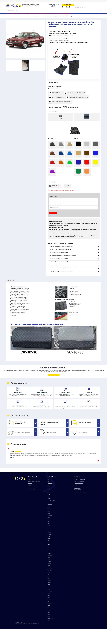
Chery (49, 502)
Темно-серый (95, 144)
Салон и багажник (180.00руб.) (74, 92)
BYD (48, 496)
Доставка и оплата (39, 13)
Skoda (49, 589)
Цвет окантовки (81, 139)
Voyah (49, 606)
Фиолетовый (51, 171)
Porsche (49, 580)
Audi (48, 479)
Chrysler (49, 505)
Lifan (49, 559)
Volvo (49, 605)
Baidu (49, 488)
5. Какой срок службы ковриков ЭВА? (58, 258)
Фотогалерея (48, 13)
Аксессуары (21, 13)
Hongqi (49, 532)
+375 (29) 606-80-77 (53, 4)
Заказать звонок (68, 4)
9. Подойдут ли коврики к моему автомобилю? (61, 271)
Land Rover (50, 553)
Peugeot (49, 578)
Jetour (49, 546)
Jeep (48, 544)
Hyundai (49, 534)
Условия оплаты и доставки (34, 481)
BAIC (49, 486)
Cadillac (49, 498)
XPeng (49, 612)
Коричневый (51, 153)
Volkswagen (50, 603)
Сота (86, 116)
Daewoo (49, 509)
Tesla (49, 597)
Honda (49, 530)
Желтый (95, 162)
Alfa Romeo (50, 483)
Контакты (54, 13)
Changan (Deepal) (51, 500)
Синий (69, 153)
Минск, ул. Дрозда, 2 (79, 481)
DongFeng (50, 515)
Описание (10, 280)
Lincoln (49, 561)
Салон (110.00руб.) (55, 92)
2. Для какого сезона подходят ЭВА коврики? (60, 249)
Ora (48, 576)
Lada (49, 551)
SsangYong (50, 591)
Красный (51, 162)
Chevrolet (50, 504)
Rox (48, 586)
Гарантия (17, 1)
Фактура (53, 111)
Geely (49, 525)
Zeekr (49, 614)
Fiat (48, 519)
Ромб (60, 116)
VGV (48, 601)
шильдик (71, 314)
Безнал (59, 13)
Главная (37, 16)
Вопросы (31, 13)
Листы (26, 13)
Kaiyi (49, 547)
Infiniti (49, 538)
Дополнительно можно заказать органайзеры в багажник (37, 324)
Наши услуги (30, 485)
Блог (68, 13)
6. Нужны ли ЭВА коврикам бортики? (58, 261)
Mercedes (50, 566)
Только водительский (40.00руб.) (77, 97)
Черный (51, 144)
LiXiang (49, 563)
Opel (48, 574)
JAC (48, 540)
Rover (49, 584)
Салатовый (69, 162)
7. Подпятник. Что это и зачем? (56, 265)
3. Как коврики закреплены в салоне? (58, 252)
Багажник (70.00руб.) (56, 97)
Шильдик (65, 186)
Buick (49, 494)
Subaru (49, 593)
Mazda (49, 565)
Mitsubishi (43, 16)
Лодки (16, 13)
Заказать (53, 213)
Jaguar (49, 542)
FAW (49, 517)
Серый (60, 144)
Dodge (49, 513)
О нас (29, 479)
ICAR (49, 536)
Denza (49, 511)
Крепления (72, 190)
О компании (10, 1)
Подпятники (57, 190)
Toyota (49, 599)
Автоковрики (10, 13)
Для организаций (31, 488)
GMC (49, 526)
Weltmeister (50, 608)
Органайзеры (65, 190)
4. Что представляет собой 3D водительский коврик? (62, 255)
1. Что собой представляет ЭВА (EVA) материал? (61, 246)
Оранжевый (60, 162)
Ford (49, 521)
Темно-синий (60, 153)
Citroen (49, 507)
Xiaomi (49, 610)
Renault (49, 582)
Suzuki (49, 595)
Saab (49, 587)
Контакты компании (25, 1)
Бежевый (69, 144)
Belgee (49, 490)
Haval (49, 528)
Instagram (64, 13)
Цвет (51, 139)
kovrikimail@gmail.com (79, 479)
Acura (49, 481)
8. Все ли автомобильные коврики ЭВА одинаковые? (62, 268)
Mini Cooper (50, 568)
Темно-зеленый (78, 171)
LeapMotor (50, 555)
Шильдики (50, 190)
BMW (49, 492)
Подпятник (54, 186)
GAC (48, 523)
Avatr (49, 485)
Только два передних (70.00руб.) (60, 102)
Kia (48, 549)
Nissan (49, 572)
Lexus (49, 557)
